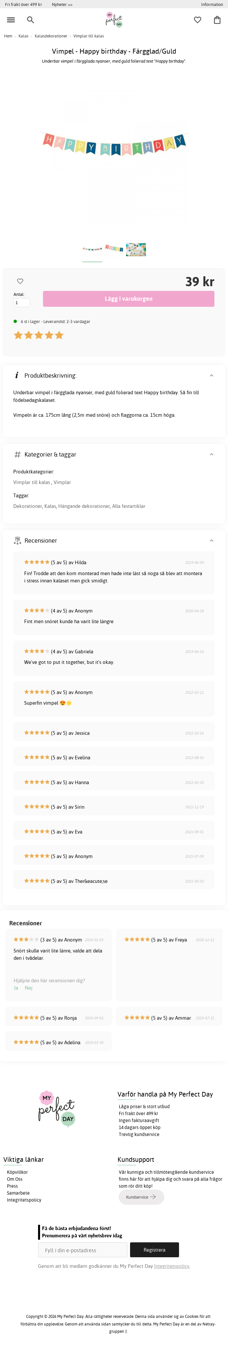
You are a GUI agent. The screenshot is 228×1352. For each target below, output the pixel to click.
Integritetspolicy (24, 1200)
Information (212, 4)
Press (12, 1186)
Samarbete (18, 1193)
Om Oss (15, 1179)
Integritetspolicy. (172, 1266)
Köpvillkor (17, 1172)
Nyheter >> (62, 4)
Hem (8, 35)
